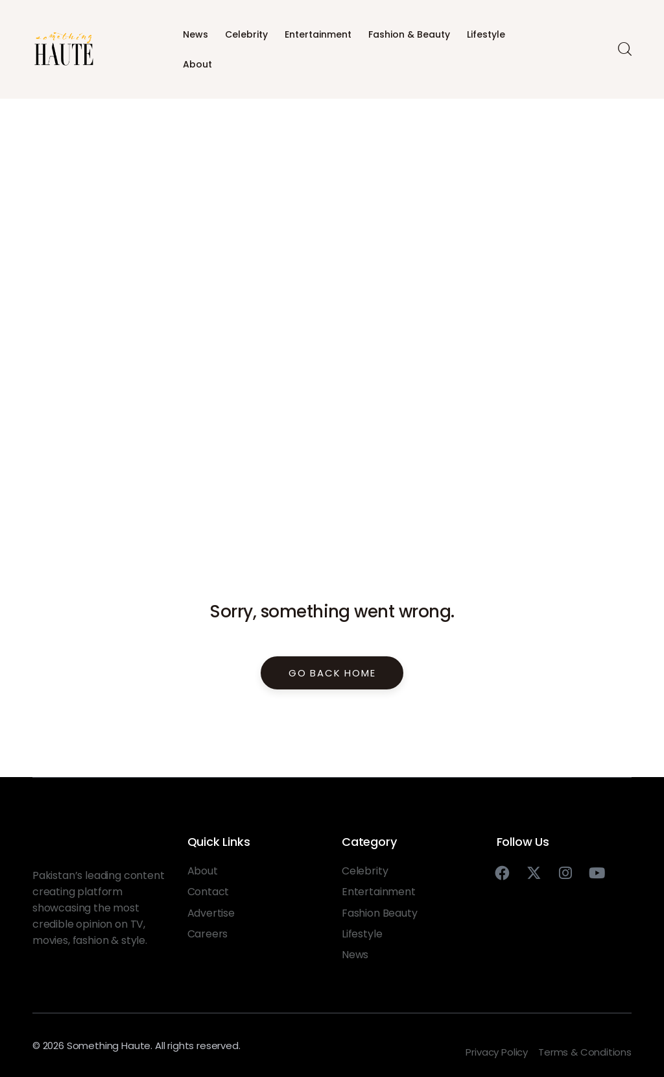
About (197, 64)
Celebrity (246, 34)
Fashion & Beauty (409, 34)
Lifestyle (486, 34)
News (195, 34)
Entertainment (318, 34)
